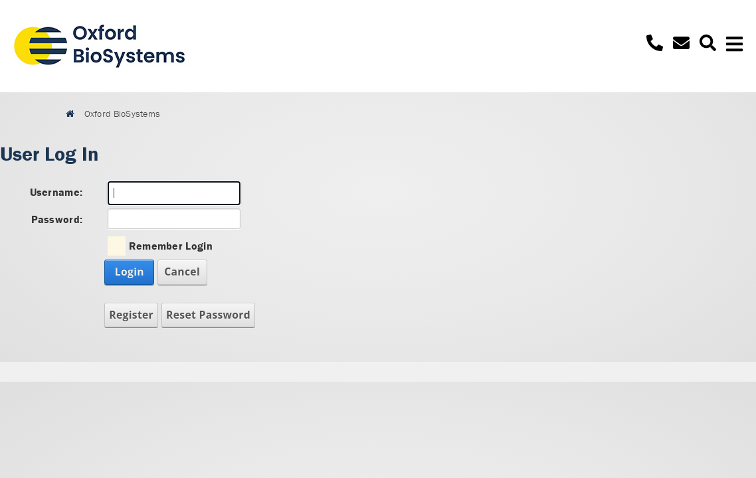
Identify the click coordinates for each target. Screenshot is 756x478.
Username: (56, 192)
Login (129, 271)
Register (131, 314)
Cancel (182, 271)
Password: (57, 219)
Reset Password (208, 314)
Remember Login (171, 245)
